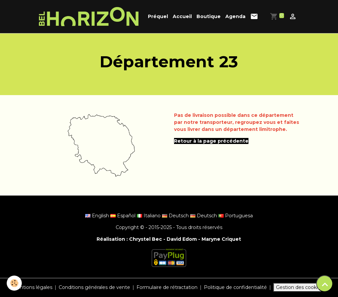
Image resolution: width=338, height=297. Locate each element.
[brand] (90, 16)
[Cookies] (14, 283)
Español (123, 216)
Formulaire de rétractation (167, 287)
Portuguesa (235, 216)
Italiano (149, 216)
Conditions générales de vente (94, 287)
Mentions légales (32, 287)
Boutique (208, 16)
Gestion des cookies (299, 287)
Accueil (182, 16)
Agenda (235, 16)
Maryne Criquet (221, 239)
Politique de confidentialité (235, 287)
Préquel (158, 16)
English (97, 216)
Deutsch (176, 216)
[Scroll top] (324, 283)
